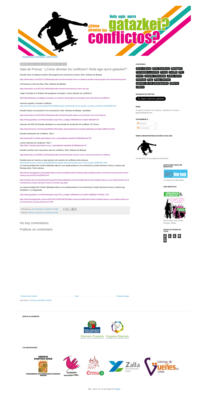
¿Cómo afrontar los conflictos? (42, 209)
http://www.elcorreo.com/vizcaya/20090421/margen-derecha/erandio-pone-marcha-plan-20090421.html (63, 163)
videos (140, 87)
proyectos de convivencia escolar (46, 212)
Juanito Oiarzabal (155, 76)
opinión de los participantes (152, 83)
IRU (181, 72)
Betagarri (176, 68)
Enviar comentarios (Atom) (41, 300)
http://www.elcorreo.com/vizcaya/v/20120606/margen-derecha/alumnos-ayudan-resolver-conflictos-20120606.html (68, 106)
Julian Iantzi (174, 76)
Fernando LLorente (147, 72)
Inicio (77, 296)
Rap (150, 79)
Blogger (117, 389)
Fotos (164, 72)
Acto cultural (143, 68)
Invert (139, 76)
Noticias (31, 212)
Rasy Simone (162, 79)
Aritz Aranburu (161, 68)
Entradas (141, 123)
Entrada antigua (123, 296)
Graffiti (173, 72)
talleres (174, 83)
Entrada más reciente (29, 296)
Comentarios (143, 128)
